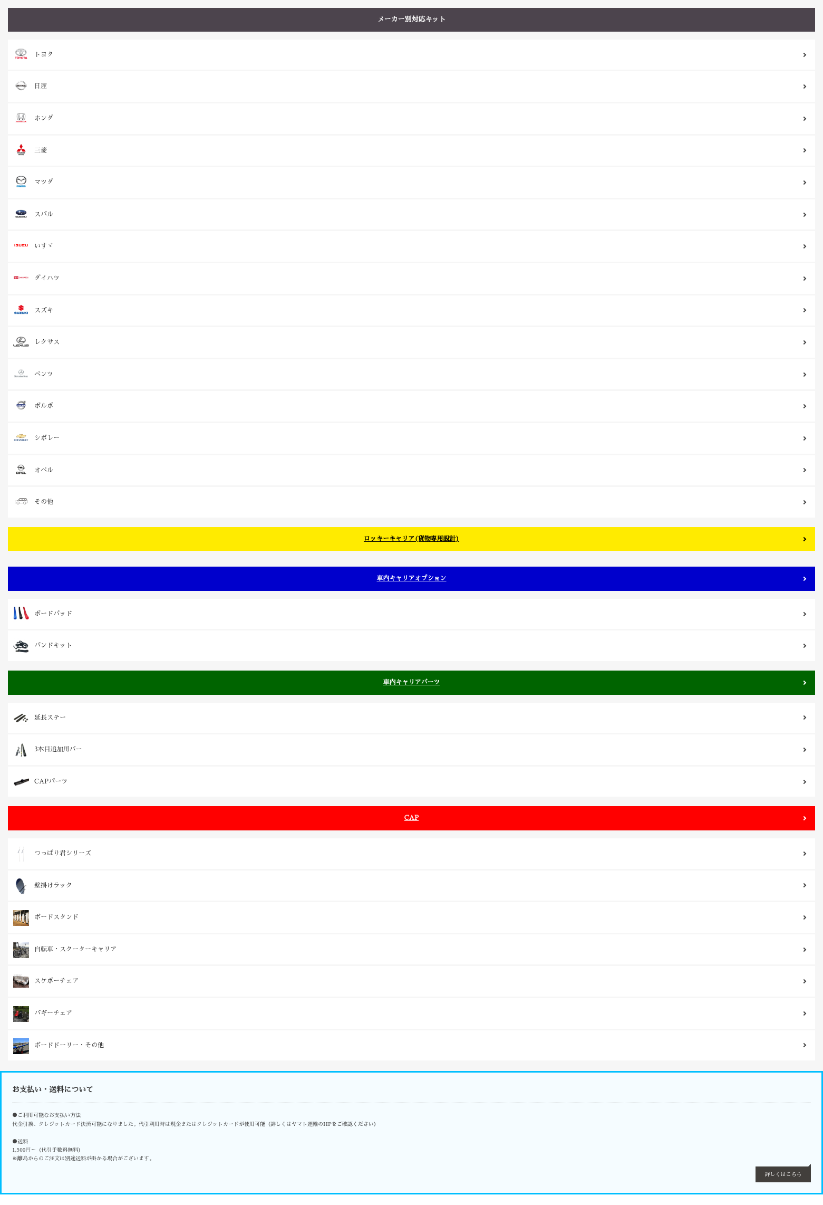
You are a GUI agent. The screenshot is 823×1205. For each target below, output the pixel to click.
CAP (411, 818)
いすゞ (33, 245)
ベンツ (33, 373)
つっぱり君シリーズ (52, 854)
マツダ (33, 181)
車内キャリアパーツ (411, 682)
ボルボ (33, 405)
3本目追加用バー (47, 750)
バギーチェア (42, 1014)
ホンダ (33, 117)
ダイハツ (36, 277)
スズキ (33, 309)
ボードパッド (42, 615)
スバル (33, 213)
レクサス (36, 341)
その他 (33, 501)
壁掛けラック (42, 886)
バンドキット (42, 646)
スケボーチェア (46, 982)
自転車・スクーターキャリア (65, 950)
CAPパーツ (40, 782)
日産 (30, 85)
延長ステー (39, 718)
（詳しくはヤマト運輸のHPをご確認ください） (322, 1124)
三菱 (30, 150)
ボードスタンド (46, 918)
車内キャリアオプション (411, 578)
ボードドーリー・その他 (58, 1046)
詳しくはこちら (783, 1174)
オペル (33, 469)
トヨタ (33, 53)
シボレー (36, 437)
